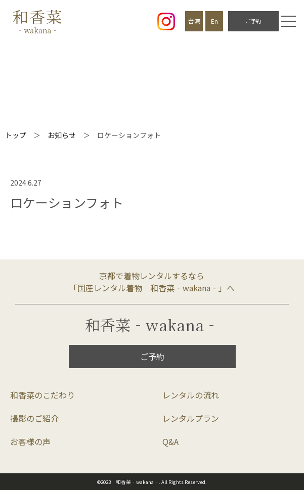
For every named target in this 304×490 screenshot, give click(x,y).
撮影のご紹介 (34, 418)
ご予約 (253, 21)
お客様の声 (30, 441)
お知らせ (62, 135)
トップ (15, 135)
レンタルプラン (190, 418)
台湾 (194, 21)
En (214, 21)
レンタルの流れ (190, 395)
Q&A (170, 441)
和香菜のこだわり (42, 395)
